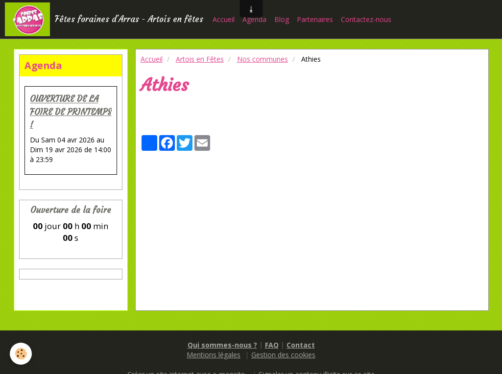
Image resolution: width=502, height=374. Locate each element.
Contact (301, 345)
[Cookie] (21, 354)
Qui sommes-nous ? (222, 345)
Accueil (224, 19)
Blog (281, 19)
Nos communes (262, 59)
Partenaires (315, 19)
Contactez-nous (366, 19)
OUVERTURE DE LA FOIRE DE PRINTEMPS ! (71, 112)
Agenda (254, 19)
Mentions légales (213, 354)
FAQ (272, 345)
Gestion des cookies (283, 354)
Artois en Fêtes (200, 59)
